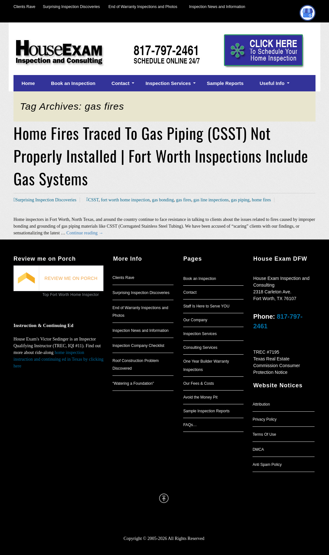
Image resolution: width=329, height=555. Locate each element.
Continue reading (85, 233)
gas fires (183, 200)
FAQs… (190, 425)
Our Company (195, 320)
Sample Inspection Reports (206, 411)
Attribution (261, 404)
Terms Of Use (264, 434)
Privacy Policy (265, 419)
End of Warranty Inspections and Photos (144, 6)
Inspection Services (200, 334)
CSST (93, 200)
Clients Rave (24, 6)
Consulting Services (200, 347)
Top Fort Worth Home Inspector (70, 294)
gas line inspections (211, 200)
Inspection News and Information (217, 6)
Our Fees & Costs (198, 383)
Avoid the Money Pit (200, 397)
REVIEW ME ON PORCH (71, 278)
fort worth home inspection (125, 200)
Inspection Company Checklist (138, 345)
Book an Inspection (199, 278)
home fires (261, 200)
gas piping (240, 200)
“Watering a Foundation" (133, 383)
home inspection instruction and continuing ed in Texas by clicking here (58, 359)
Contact (189, 292)
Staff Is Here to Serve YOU (206, 306)
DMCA (258, 449)
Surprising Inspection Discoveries (67, 6)
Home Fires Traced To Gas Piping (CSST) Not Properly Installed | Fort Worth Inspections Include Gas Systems (160, 156)
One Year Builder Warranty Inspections (206, 365)
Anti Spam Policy (267, 464)
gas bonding (163, 200)
